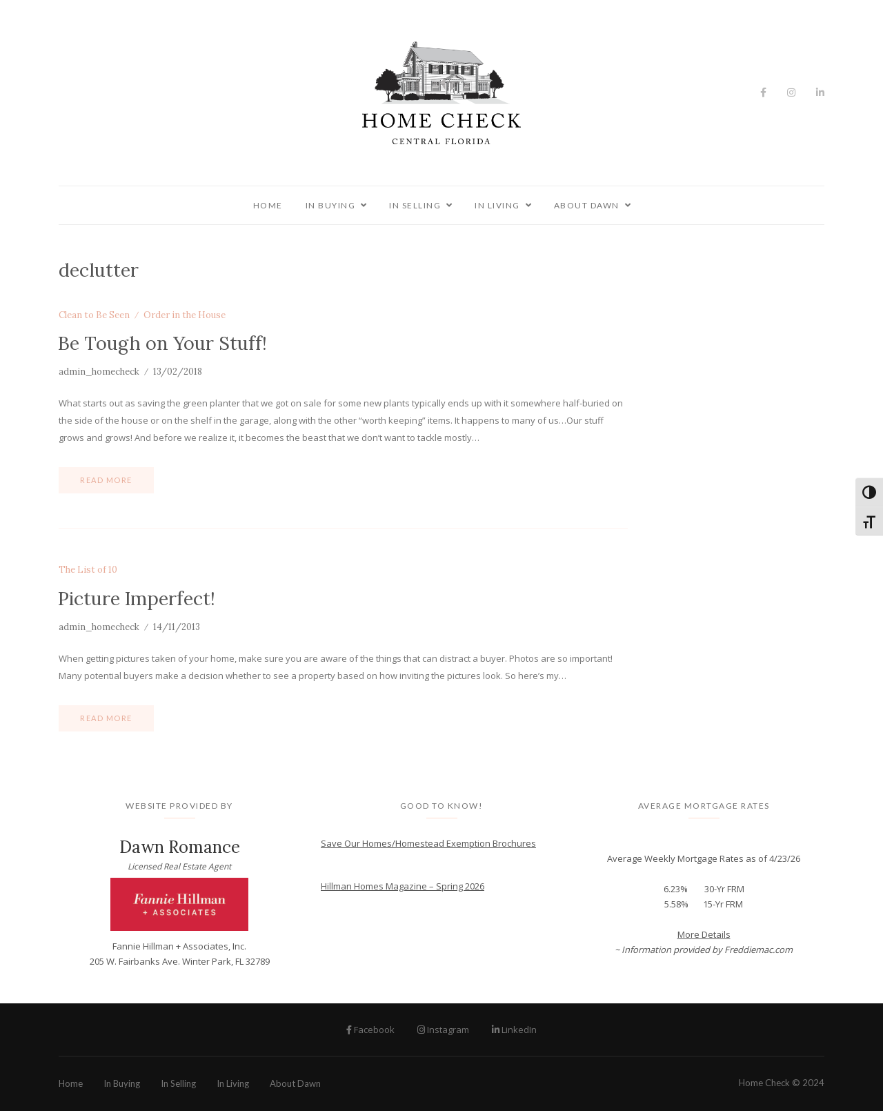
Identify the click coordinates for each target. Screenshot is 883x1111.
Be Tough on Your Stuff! (162, 343)
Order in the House (184, 315)
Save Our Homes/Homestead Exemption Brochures (428, 843)
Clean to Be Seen (94, 315)
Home (268, 205)
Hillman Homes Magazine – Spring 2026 (402, 886)
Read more (106, 479)
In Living (497, 205)
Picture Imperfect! (136, 598)
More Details (704, 934)
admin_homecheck (99, 371)
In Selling (415, 205)
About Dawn (586, 205)
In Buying (331, 205)
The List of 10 (88, 570)
